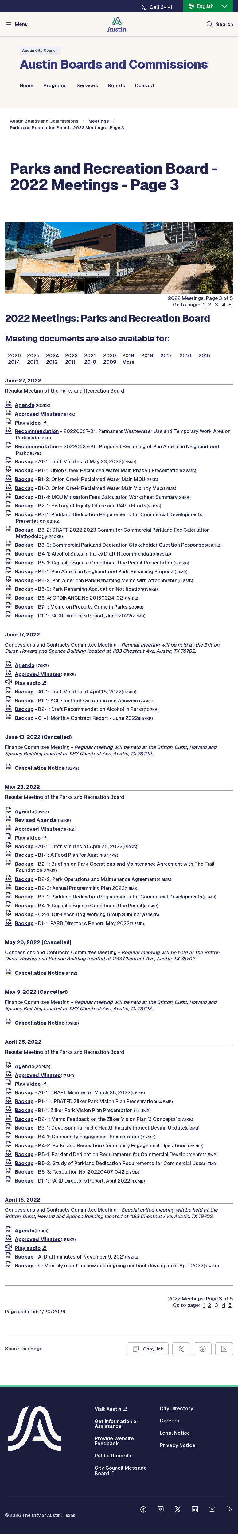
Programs (55, 85)
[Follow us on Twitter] (177, 1510)
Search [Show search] (224, 24)
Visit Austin (108, 1409)
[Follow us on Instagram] (160, 1510)
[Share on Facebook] (203, 1348)
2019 (128, 356)
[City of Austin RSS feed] (229, 1510)
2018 (147, 356)
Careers (169, 1420)
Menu (21, 24)
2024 (52, 356)
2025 (33, 356)
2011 (70, 362)
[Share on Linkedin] (224, 1348)
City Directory (176, 1408)
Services (87, 85)
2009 (109, 362)
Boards (116, 85)
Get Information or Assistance (117, 1424)
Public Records (113, 1455)
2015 (204, 356)
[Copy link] (148, 1348)
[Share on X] (181, 1348)
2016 (185, 356)
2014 (14, 362)
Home (26, 85)
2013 (33, 362)
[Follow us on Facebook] (143, 1510)
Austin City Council (39, 50)
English (205, 6)
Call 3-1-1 (161, 7)
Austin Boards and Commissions (44, 121)
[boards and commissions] (119, 292)
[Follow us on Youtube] (212, 1510)
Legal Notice (175, 1433)
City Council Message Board (121, 1471)
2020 (109, 356)
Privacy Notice (177, 1445)
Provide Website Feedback (114, 1441)
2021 (90, 356)
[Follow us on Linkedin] (195, 1510)
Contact (144, 85)
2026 (14, 356)
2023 (71, 356)
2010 (90, 362)
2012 (52, 362)
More (128, 362)
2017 (166, 356)
